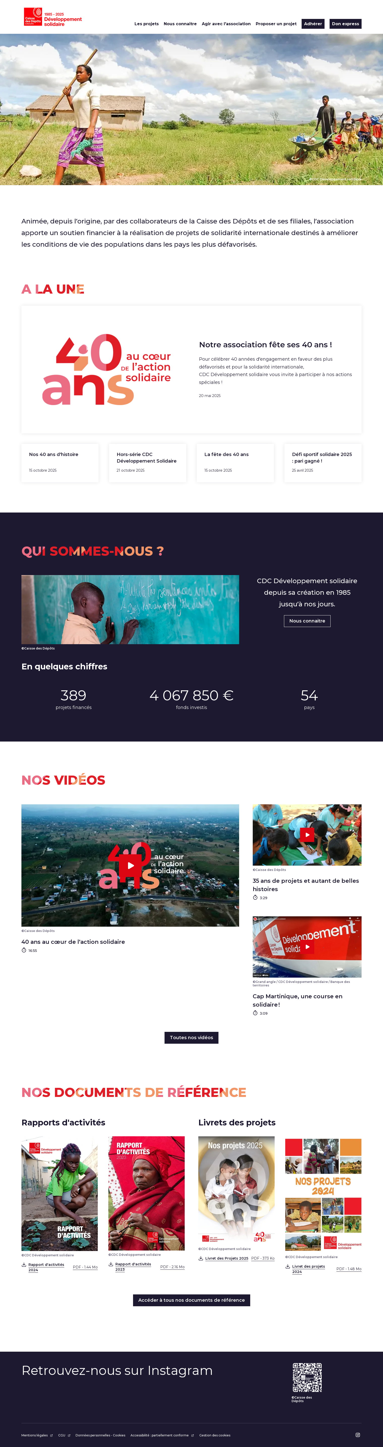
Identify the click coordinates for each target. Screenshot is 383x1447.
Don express (345, 23)
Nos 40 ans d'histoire (53, 454)
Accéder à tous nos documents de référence (191, 1300)
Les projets (147, 23)
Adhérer (313, 23)
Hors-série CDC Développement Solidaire (147, 458)
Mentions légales (37, 1435)
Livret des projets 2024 (327, 1269)
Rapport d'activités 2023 (150, 1267)
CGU (64, 1435)
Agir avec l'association (226, 23)
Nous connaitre (180, 23)
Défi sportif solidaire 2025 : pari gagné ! (322, 458)
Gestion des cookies (214, 1435)
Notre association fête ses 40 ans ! (265, 344)
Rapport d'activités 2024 (63, 1267)
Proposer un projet (276, 23)
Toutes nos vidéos (191, 1037)
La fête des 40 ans (226, 454)
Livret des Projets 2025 (240, 1258)
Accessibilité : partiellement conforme (162, 1435)
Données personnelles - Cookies (100, 1435)
